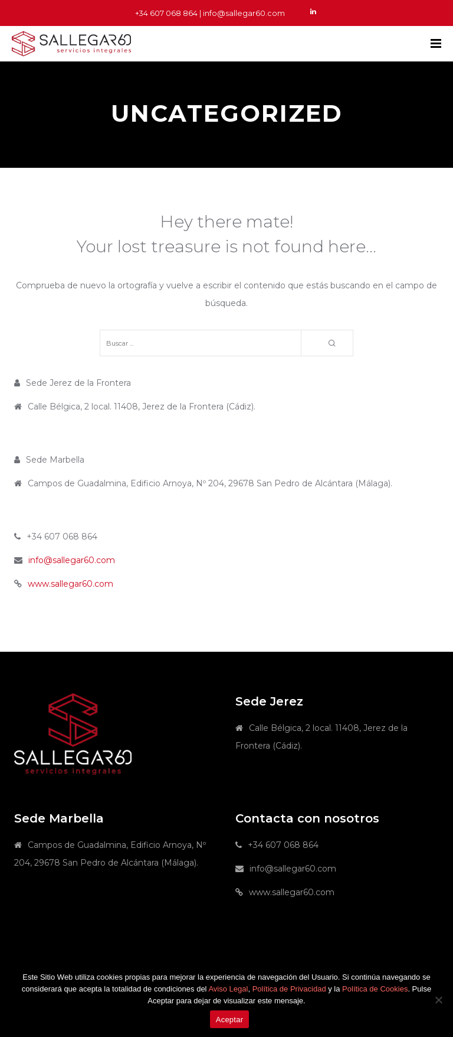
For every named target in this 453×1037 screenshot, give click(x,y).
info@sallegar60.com (71, 560)
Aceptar (230, 1019)
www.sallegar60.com (70, 583)
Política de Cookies (375, 988)
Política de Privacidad (289, 988)
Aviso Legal (228, 988)
